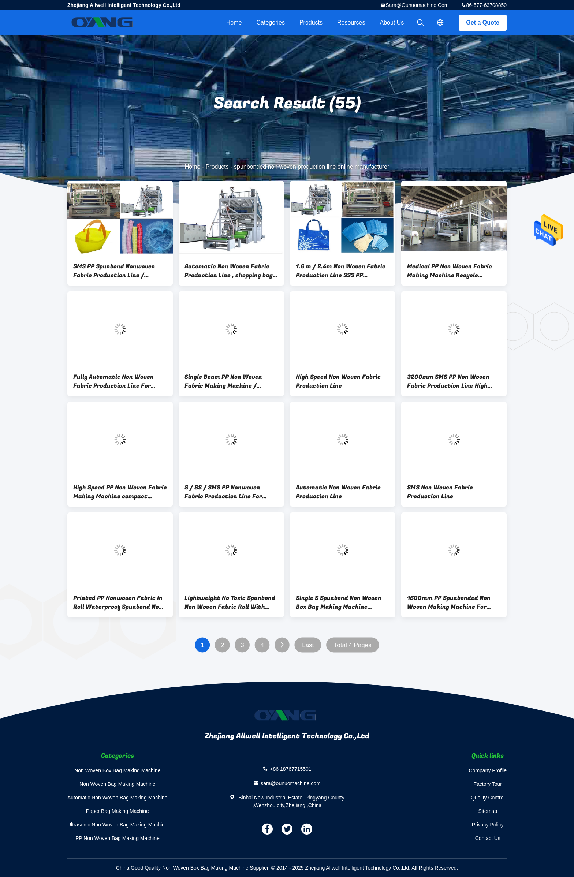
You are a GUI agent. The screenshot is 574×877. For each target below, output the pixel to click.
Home (234, 22)
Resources (351, 22)
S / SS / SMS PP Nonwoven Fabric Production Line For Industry (223, 492)
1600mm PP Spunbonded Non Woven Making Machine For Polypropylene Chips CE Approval (453, 602)
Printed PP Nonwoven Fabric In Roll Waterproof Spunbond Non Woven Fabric (118, 602)
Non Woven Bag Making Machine (117, 784)
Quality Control (488, 798)
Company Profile (488, 770)
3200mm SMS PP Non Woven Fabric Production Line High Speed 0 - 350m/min (448, 381)
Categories (271, 22)
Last (308, 645)
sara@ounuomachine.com (416, 5)
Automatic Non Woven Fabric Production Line (338, 492)
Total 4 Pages (353, 645)
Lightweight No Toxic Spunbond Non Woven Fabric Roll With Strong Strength (229, 602)
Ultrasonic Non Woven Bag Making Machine (117, 825)
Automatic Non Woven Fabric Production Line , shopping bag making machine (228, 271)
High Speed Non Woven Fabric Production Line (338, 381)
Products (311, 22)
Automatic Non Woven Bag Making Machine (117, 798)
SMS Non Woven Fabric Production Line (440, 492)
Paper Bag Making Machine (117, 811)
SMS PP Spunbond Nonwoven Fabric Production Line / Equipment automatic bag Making (114, 271)
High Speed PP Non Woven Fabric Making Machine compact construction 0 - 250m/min (120, 492)
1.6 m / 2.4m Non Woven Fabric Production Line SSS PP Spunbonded (340, 271)
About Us (392, 22)
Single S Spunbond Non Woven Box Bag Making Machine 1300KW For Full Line (338, 602)
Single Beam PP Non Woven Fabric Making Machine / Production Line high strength (228, 381)
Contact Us (487, 838)
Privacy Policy (488, 825)
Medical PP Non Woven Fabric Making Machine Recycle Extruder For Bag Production (449, 271)
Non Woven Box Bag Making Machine (117, 770)
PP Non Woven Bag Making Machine (117, 838)
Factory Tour (487, 784)
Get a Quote (482, 22)
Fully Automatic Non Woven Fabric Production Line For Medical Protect (113, 381)
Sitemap (487, 811)
